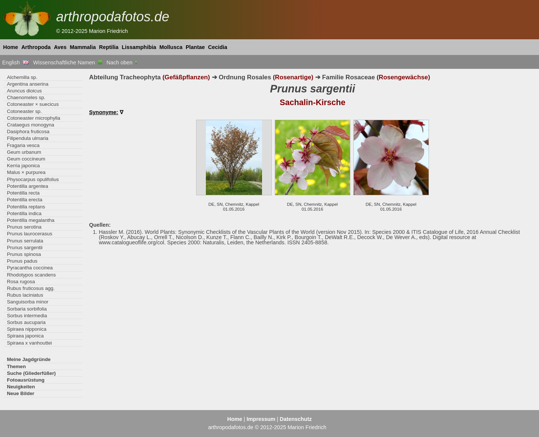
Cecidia (217, 47)
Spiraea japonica (25, 336)
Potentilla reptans (26, 207)
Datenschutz (296, 419)
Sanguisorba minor (27, 302)
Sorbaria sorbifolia (26, 309)
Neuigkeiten (21, 386)
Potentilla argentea (27, 186)
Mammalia (83, 47)
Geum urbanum (24, 152)
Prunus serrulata (25, 241)
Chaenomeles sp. (26, 97)
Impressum (261, 419)
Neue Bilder (20, 393)
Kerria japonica (23, 165)
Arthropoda (36, 47)
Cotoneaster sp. (24, 111)
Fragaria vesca (23, 145)
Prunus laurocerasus (29, 233)
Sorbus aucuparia (26, 322)
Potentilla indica (24, 213)
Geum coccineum (26, 159)
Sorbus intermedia (27, 315)
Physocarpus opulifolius (33, 179)
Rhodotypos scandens (31, 275)
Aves (60, 47)
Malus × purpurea (26, 172)
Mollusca (171, 47)
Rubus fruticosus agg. (31, 288)
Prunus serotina (24, 227)
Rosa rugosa (21, 281)
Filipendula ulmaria (27, 138)
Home (10, 47)
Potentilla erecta (24, 199)
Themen (16, 366)
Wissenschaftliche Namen (67, 62)
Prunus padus (22, 261)
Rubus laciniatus (25, 295)
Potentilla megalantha (30, 220)
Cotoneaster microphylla (33, 118)
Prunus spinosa (24, 254)
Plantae (195, 47)
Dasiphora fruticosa (28, 131)
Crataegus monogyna (30, 125)
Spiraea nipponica (26, 329)
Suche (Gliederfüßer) (31, 373)
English (15, 62)
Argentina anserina (27, 84)
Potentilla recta (23, 193)
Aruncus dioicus (24, 91)
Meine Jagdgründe (29, 359)
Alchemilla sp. (22, 77)
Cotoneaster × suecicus (32, 104)
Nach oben (122, 62)
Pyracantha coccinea (30, 268)
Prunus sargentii (24, 247)
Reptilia (109, 47)
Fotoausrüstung (25, 380)
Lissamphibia (139, 47)
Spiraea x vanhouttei (29, 343)
